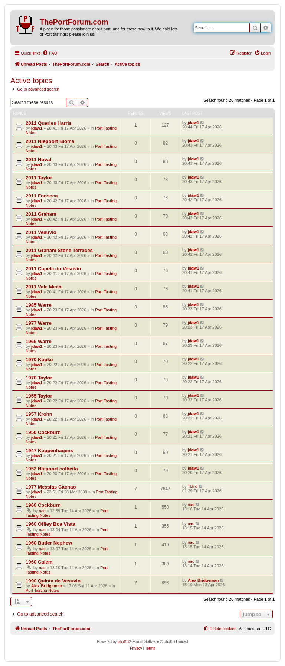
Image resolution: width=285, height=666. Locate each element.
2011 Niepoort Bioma (50, 141)
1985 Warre (39, 305)
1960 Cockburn (43, 505)
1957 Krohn (39, 414)
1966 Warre (39, 341)
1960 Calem (39, 562)
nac (42, 511)
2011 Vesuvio (41, 232)
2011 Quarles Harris (49, 123)
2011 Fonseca (42, 196)
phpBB (123, 642)
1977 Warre (39, 323)
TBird (192, 486)
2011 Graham (41, 214)
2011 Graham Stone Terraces (59, 250)
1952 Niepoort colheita (52, 468)
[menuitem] (49, 53)
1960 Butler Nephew (49, 543)
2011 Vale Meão (44, 287)
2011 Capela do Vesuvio (53, 268)
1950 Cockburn (43, 432)
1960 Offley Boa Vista (50, 524)
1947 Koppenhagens (49, 450)
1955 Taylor (39, 396)
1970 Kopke (39, 359)
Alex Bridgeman (46, 586)
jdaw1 (37, 128)
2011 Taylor (39, 177)
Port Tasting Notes (42, 590)
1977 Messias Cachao (51, 487)
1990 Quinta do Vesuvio (53, 581)
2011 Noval (38, 159)
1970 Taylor (39, 378)
